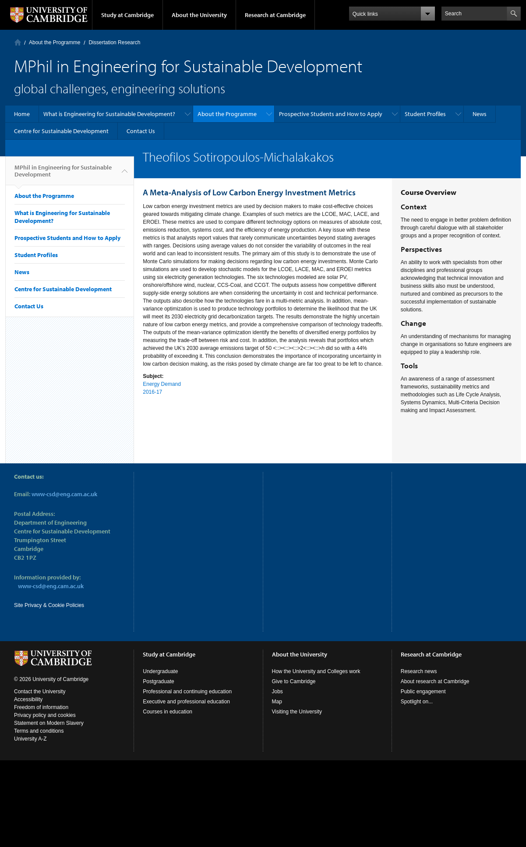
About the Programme (54, 42)
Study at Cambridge (127, 15)
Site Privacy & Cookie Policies (49, 605)
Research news (419, 671)
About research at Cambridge (435, 681)
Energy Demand (162, 384)
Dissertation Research (114, 42)
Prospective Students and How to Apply (330, 114)
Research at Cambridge (275, 15)
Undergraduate (160, 671)
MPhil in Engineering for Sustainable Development (63, 174)
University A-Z (30, 739)
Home (17, 42)
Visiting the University (297, 712)
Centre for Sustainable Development (61, 131)
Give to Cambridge (294, 681)
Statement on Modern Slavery (49, 723)
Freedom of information (41, 707)
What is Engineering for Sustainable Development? (109, 114)
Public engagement (423, 691)
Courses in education (167, 712)
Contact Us (141, 131)
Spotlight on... (417, 702)
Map (277, 702)
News (480, 114)
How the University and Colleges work (316, 671)
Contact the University (39, 691)
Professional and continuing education (187, 691)
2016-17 (152, 392)
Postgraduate (158, 681)
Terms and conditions (39, 731)
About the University (199, 15)
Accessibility (28, 699)
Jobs (277, 691)
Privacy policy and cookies (45, 715)
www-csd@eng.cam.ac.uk (64, 494)
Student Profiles (425, 114)
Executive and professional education (186, 702)
